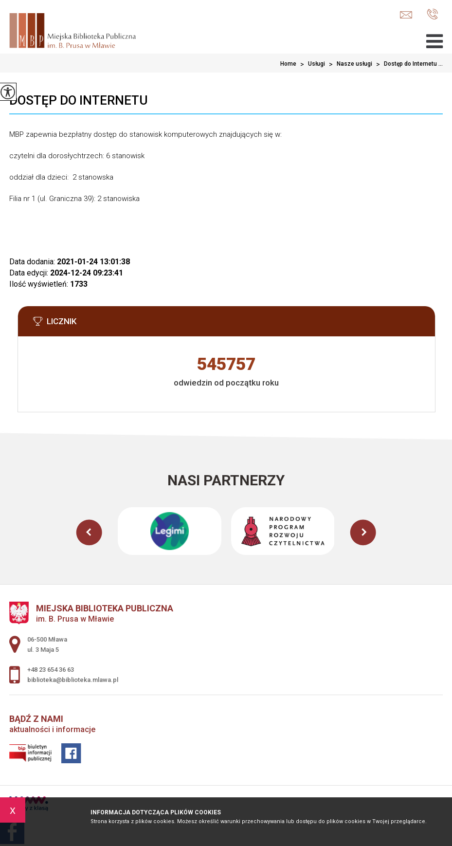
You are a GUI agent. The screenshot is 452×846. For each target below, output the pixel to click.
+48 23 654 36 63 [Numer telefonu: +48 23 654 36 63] (50, 669)
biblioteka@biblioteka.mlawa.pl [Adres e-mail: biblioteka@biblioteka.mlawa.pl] (72, 679)
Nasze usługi (348, 64)
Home (288, 64)
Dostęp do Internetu (78, 100)
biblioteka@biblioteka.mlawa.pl (406, 14)
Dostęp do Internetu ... (407, 64)
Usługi (310, 64)
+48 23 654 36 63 (432, 14)
